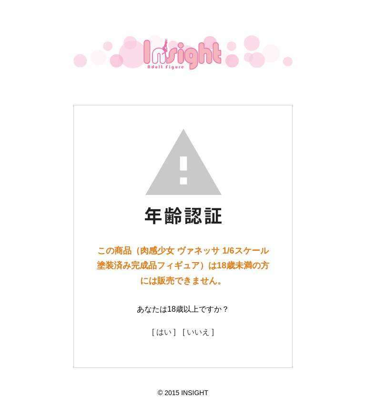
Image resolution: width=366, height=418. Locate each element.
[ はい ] (164, 332)
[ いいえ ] (198, 332)
